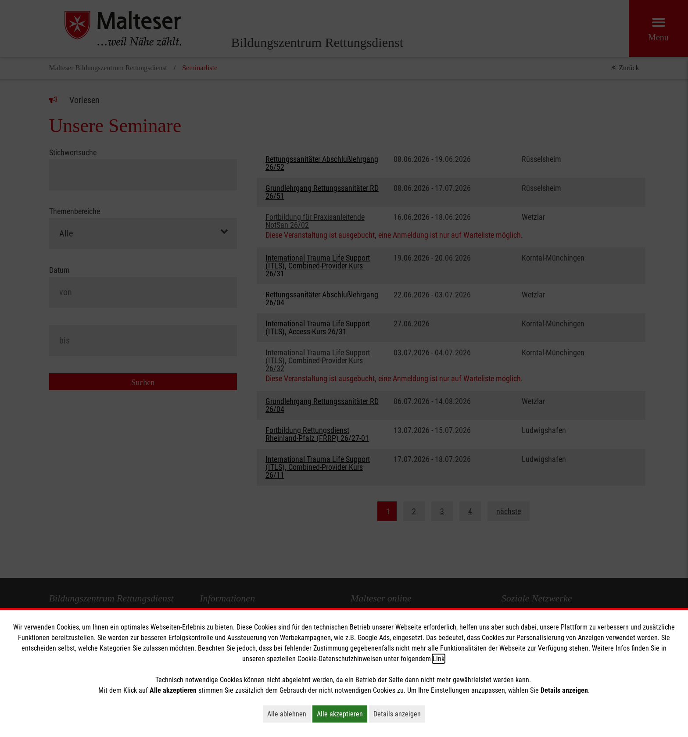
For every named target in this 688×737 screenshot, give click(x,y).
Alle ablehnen (289, 713)
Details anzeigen (399, 713)
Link (438, 659)
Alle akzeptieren (342, 713)
